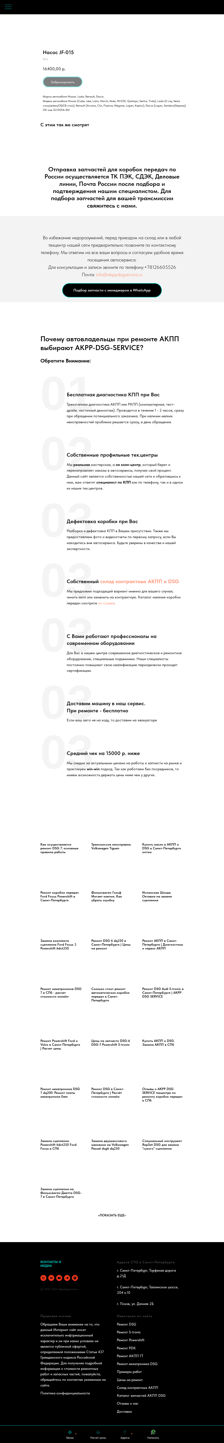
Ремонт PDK (126, 1348)
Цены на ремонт (130, 1380)
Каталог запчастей (131, 1395)
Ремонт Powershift (130, 1340)
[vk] (51, 1278)
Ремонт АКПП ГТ (130, 1356)
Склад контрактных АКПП (137, 1388)
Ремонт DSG (126, 1324)
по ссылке (106, 603)
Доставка (124, 1411)
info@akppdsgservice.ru (119, 274)
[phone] (43, 1278)
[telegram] (67, 1278)
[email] (59, 1278)
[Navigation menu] (8, 7)
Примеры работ (129, 1372)
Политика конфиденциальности (65, 1393)
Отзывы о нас (127, 1403)
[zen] (75, 1278)
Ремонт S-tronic (129, 1332)
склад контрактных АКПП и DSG (139, 581)
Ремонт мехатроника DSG (137, 1364)
